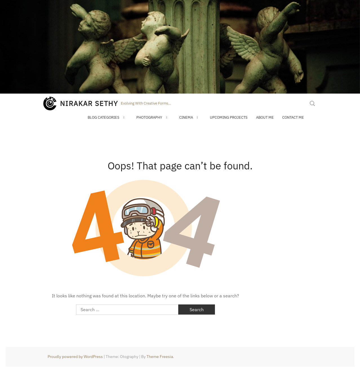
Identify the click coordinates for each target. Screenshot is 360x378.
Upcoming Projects (229, 117)
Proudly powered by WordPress (75, 356)
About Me (265, 117)
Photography (149, 117)
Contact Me (293, 117)
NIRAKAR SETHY (89, 103)
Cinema (186, 117)
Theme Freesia (159, 356)
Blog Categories (103, 117)
